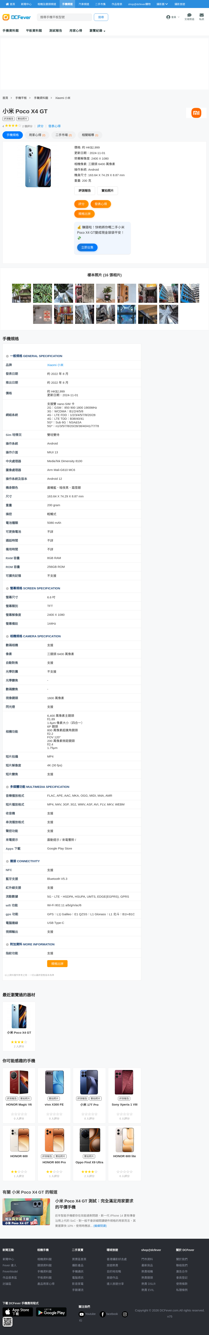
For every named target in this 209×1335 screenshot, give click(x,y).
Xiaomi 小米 (63, 98)
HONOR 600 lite (124, 1156)
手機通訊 (77, 1271)
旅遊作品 (112, 1277)
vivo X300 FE (54, 1104)
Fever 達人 (10, 1265)
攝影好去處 (117, 1259)
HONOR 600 (19, 1156)
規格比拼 (84, 214)
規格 (13, 135)
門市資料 (147, 1259)
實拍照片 (107, 190)
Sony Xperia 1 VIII (125, 1104)
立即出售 (87, 247)
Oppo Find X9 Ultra (89, 1162)
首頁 (5, 98)
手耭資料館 (41, 98)
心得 (37, 135)
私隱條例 (182, 1290)
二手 (64, 135)
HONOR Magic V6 (19, 1104)
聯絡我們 (182, 1265)
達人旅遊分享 (115, 1283)
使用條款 (182, 1283)
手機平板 (21, 98)
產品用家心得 (45, 1283)
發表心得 (54, 126)
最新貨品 (147, 1265)
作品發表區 (10, 1277)
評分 (40, 126)
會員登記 (182, 1277)
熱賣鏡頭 (147, 1277)
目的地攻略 (114, 1271)
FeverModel (10, 1271)
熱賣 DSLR (148, 1283)
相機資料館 (44, 1259)
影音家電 (77, 1283)
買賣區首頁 (79, 1259)
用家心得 (75, 30)
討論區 (7, 1283)
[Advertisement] (176, 373)
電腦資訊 (77, 1277)
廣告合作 (182, 1271)
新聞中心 (8, 1259)
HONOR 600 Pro (54, 1162)
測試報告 (55, 30)
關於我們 (182, 1259)
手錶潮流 (77, 1290)
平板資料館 (34, 30)
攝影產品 (77, 1265)
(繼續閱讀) (100, 1225)
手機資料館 (10, 30)
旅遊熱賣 (112, 1265)
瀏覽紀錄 (97, 30)
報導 (90, 135)
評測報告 (85, 190)
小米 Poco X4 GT (19, 1032)
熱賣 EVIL (147, 1290)
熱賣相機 (147, 1271)
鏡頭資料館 (44, 1265)
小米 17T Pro (89, 1104)
